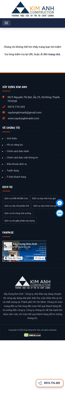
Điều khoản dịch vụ (17, 164)
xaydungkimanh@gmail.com (25, 112)
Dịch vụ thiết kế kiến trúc (16, 198)
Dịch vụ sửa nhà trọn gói (45, 206)
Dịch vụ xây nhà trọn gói (44, 198)
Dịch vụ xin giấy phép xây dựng (19, 220)
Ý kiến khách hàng (16, 176)
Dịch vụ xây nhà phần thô (16, 206)
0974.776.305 (16, 106)
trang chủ (54, 54)
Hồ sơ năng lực (15, 144)
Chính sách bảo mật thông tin (22, 157)
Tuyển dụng (13, 170)
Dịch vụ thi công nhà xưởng (17, 213)
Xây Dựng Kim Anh (32, 330)
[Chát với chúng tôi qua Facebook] (59, 203)
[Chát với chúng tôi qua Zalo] (59, 213)
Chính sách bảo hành (18, 151)
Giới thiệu (12, 138)
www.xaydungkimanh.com (23, 118)
